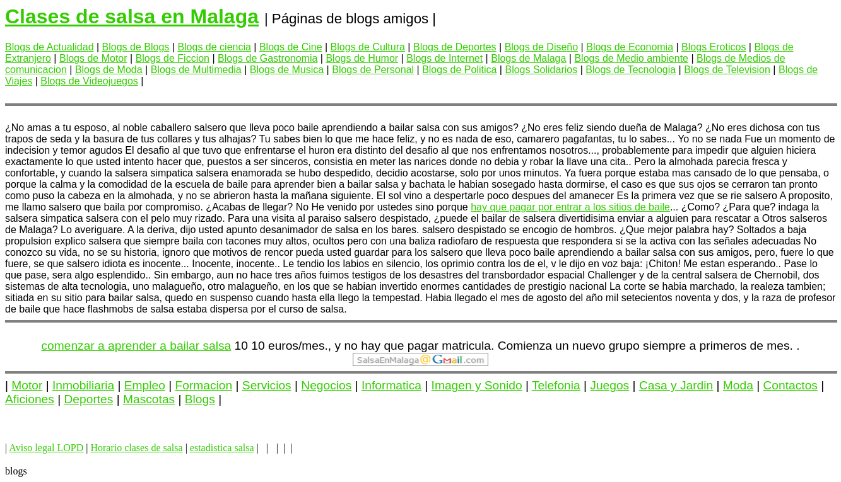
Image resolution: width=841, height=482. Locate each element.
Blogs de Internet (444, 58)
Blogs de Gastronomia (267, 58)
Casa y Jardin (676, 385)
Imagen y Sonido (477, 385)
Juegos (609, 385)
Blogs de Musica (287, 69)
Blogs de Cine (290, 47)
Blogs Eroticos (713, 47)
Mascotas (149, 399)
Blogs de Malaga (528, 58)
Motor (26, 385)
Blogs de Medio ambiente (631, 58)
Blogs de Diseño (542, 47)
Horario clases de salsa (136, 447)
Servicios (266, 385)
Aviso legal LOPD (46, 447)
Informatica (391, 385)
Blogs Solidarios (541, 69)
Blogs (200, 399)
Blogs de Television (727, 69)
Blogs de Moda (109, 69)
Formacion (204, 385)
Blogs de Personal (373, 69)
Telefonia (556, 385)
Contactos (790, 385)
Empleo (144, 385)
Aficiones (29, 399)
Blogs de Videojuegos (89, 81)
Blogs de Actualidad (49, 47)
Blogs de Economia (629, 47)
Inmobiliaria (83, 385)
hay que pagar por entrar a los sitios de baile (570, 207)
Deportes (89, 399)
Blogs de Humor (362, 58)
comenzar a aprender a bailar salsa (137, 345)
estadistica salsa (222, 447)
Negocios (326, 385)
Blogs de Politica (459, 69)
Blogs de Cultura (368, 47)
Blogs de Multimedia (196, 69)
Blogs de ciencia (214, 47)
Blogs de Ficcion (172, 58)
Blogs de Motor (93, 58)
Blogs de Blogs (136, 47)
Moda (738, 385)
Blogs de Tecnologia (630, 69)
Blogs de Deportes (455, 47)
